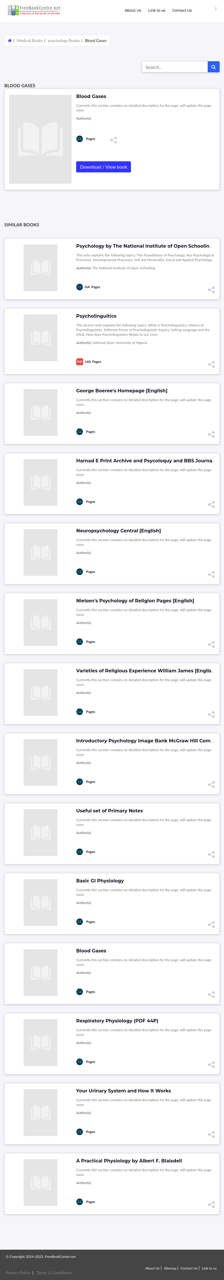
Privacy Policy (18, 1272)
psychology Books (64, 40)
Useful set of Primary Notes (109, 811)
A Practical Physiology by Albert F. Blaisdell (129, 1161)
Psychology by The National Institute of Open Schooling (144, 246)
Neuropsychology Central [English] (118, 531)
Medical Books (30, 40)
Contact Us (182, 10)
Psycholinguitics (96, 316)
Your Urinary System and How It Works (123, 1091)
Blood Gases (91, 951)
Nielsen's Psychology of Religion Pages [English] (135, 601)
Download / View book (103, 166)
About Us (133, 10)
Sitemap (170, 1268)
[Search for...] (175, 66)
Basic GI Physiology (100, 881)
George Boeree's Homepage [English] (121, 391)
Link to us (156, 10)
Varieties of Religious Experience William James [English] (146, 671)
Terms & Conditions (53, 1272)
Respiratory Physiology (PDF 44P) (117, 1021)
